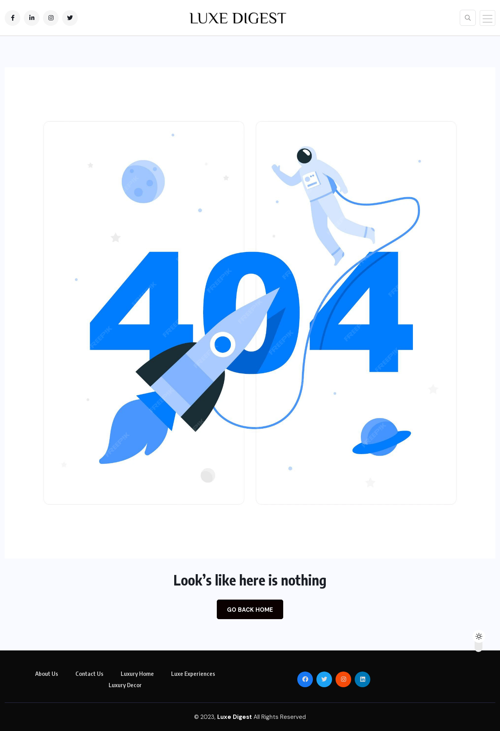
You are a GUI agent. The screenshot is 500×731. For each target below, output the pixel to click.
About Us (46, 673)
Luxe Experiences (193, 673)
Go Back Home (250, 610)
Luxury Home (137, 673)
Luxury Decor (125, 684)
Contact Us (89, 673)
